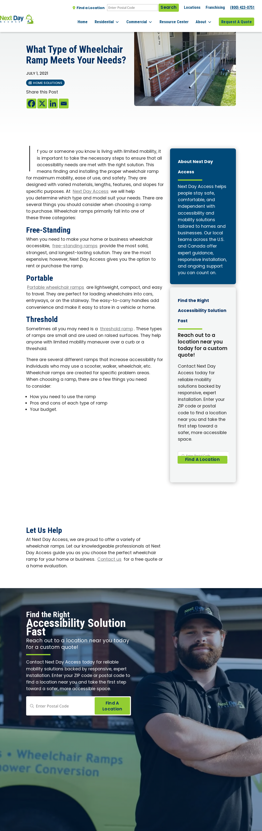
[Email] (64, 103)
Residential (114, 19)
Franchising (215, 7)
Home (92, 19)
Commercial (145, 19)
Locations (192, 7)
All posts (36, 30)
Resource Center (177, 19)
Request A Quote (236, 19)
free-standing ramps (75, 246)
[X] (42, 103)
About (206, 19)
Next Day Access (91, 191)
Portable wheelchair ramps (55, 287)
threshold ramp (116, 329)
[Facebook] (31, 103)
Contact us (109, 559)
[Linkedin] (53, 103)
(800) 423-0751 (242, 7)
